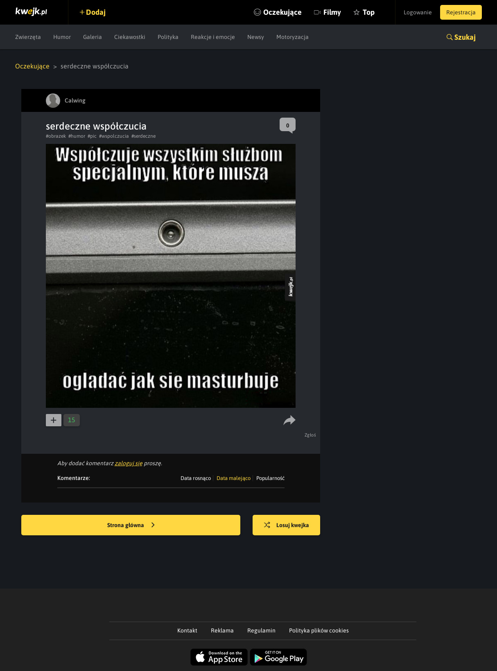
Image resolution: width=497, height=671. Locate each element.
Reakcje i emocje (213, 37)
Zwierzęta (28, 37)
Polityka (168, 37)
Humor (62, 37)
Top (369, 12)
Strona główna (131, 525)
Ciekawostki (129, 37)
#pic (92, 136)
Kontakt (187, 630)
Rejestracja (461, 12)
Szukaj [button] (465, 37)
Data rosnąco (196, 478)
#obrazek (56, 136)
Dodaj (96, 12)
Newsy (255, 37)
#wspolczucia (114, 136)
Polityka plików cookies (319, 630)
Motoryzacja (292, 37)
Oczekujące (282, 12)
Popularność (270, 478)
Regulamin (261, 630)
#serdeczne (143, 136)
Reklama (222, 630)
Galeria (92, 37)
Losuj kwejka (286, 525)
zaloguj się (128, 463)
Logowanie (418, 12)
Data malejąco (234, 478)
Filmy (332, 12)
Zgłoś (310, 434)
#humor (76, 136)
